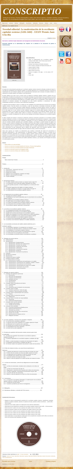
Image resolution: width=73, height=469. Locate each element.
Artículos (11, 23)
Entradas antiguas (51, 461)
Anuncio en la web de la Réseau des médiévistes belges (17, 150)
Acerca (55, 23)
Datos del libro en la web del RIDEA (12, 144)
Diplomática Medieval (32, 456)
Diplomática (17, 456)
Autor (51, 23)
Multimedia (35, 23)
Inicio (30, 461)
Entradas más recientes (8, 461)
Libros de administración (7, 457)
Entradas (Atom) (11, 464)
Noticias (16, 23)
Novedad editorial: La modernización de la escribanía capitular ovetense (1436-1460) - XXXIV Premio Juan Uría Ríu (28, 32)
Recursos (41, 23)
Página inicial (4, 23)
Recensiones (28, 23)
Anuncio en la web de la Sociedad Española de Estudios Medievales (19, 147)
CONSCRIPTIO (32, 11)
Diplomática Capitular (24, 456)
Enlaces (46, 23)
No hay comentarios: (24, 454)
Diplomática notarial (41, 456)
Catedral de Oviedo (10, 456)
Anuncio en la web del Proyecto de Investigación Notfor (16, 149)
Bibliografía (22, 23)
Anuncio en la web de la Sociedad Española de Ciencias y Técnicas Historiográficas (23, 146)
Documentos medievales (50, 456)
